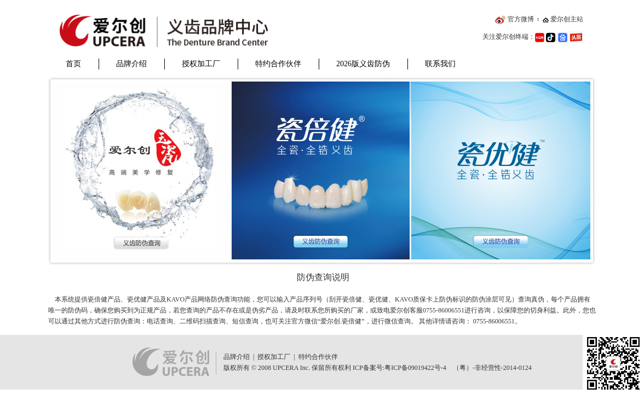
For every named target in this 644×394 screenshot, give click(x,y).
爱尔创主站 (566, 19)
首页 (73, 64)
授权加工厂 (201, 64)
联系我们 (440, 64)
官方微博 (521, 19)
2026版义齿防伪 (363, 64)
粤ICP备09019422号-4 (415, 368)
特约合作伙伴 (278, 64)
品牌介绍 (131, 64)
